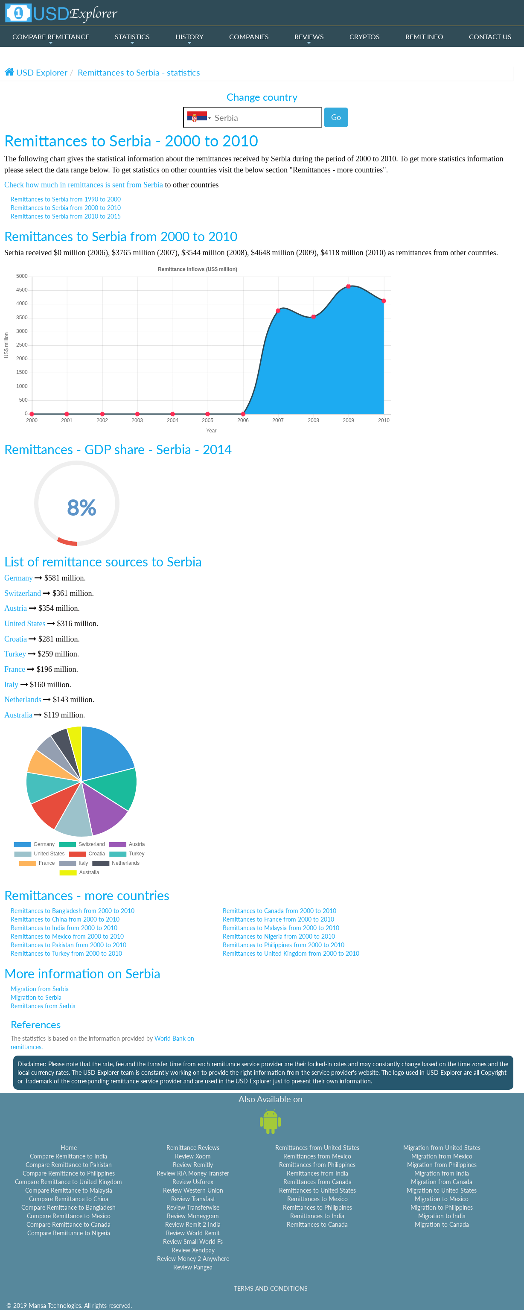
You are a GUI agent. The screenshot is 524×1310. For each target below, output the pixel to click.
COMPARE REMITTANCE (50, 39)
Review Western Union (193, 1190)
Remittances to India (317, 1216)
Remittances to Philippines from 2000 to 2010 (283, 944)
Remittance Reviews (192, 1147)
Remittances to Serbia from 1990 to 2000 (66, 199)
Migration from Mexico (441, 1156)
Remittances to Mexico (317, 1198)
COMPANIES (249, 36)
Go (336, 117)
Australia (18, 715)
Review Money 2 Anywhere (193, 1258)
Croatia (15, 639)
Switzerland (22, 593)
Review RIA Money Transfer (193, 1173)
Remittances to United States (317, 1190)
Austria (15, 608)
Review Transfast (193, 1198)
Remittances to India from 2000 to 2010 (64, 927)
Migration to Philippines (441, 1207)
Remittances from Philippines (317, 1164)
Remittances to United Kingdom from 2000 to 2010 (291, 953)
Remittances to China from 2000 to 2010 (65, 919)
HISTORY (189, 39)
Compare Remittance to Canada (68, 1224)
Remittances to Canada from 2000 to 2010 (279, 910)
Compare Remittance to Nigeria (68, 1233)
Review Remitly (193, 1164)
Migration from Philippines (442, 1164)
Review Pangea (193, 1267)
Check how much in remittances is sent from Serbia (83, 185)
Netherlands (22, 699)
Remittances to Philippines (317, 1207)
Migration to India (442, 1216)
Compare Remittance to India (68, 1156)
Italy (11, 684)
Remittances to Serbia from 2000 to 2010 (66, 207)
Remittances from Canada (317, 1181)
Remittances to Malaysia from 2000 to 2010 (281, 927)
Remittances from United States (317, 1147)
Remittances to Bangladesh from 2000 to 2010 (72, 910)
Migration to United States (442, 1190)
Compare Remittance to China (68, 1198)
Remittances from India (317, 1173)
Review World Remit (193, 1233)
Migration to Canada (442, 1224)
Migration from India (441, 1173)
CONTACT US (490, 36)
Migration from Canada (441, 1181)
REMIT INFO (424, 36)
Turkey (15, 654)
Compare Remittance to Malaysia (68, 1190)
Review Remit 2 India (193, 1224)
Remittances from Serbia (43, 1005)
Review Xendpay (193, 1250)
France (14, 669)
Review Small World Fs (193, 1241)
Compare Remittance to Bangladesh (68, 1207)
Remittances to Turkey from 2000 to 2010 (66, 953)
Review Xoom (193, 1156)
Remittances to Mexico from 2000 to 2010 (67, 936)
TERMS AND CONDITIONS (271, 1288)
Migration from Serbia (40, 988)
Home (69, 1147)
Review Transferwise (192, 1207)
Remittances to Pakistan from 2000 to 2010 (68, 944)
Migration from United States (441, 1147)
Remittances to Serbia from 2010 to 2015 (66, 216)
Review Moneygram (193, 1216)
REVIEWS (309, 39)
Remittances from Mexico (317, 1156)
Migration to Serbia (36, 997)
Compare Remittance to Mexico (69, 1216)
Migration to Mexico (442, 1198)
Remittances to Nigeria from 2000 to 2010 (279, 936)
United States (25, 623)
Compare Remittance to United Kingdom (68, 1181)
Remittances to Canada (317, 1224)
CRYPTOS (364, 36)
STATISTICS (132, 39)
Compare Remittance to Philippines (69, 1173)
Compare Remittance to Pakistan (69, 1164)
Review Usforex (192, 1181)
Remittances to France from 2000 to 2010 (278, 919)
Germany (18, 578)
